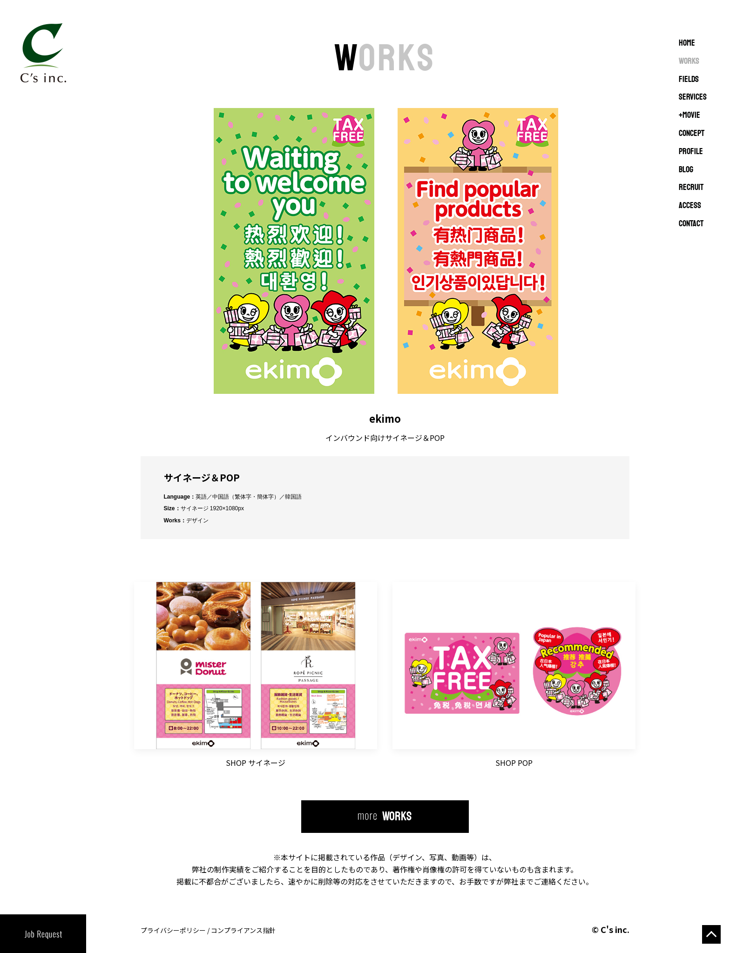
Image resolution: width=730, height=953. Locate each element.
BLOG (686, 170)
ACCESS (690, 206)
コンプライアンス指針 (243, 930)
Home (687, 43)
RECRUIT (691, 187)
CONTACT (691, 224)
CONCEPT (691, 133)
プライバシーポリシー (173, 930)
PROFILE (691, 152)
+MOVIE (689, 115)
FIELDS (689, 79)
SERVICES (693, 97)
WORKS (689, 61)
